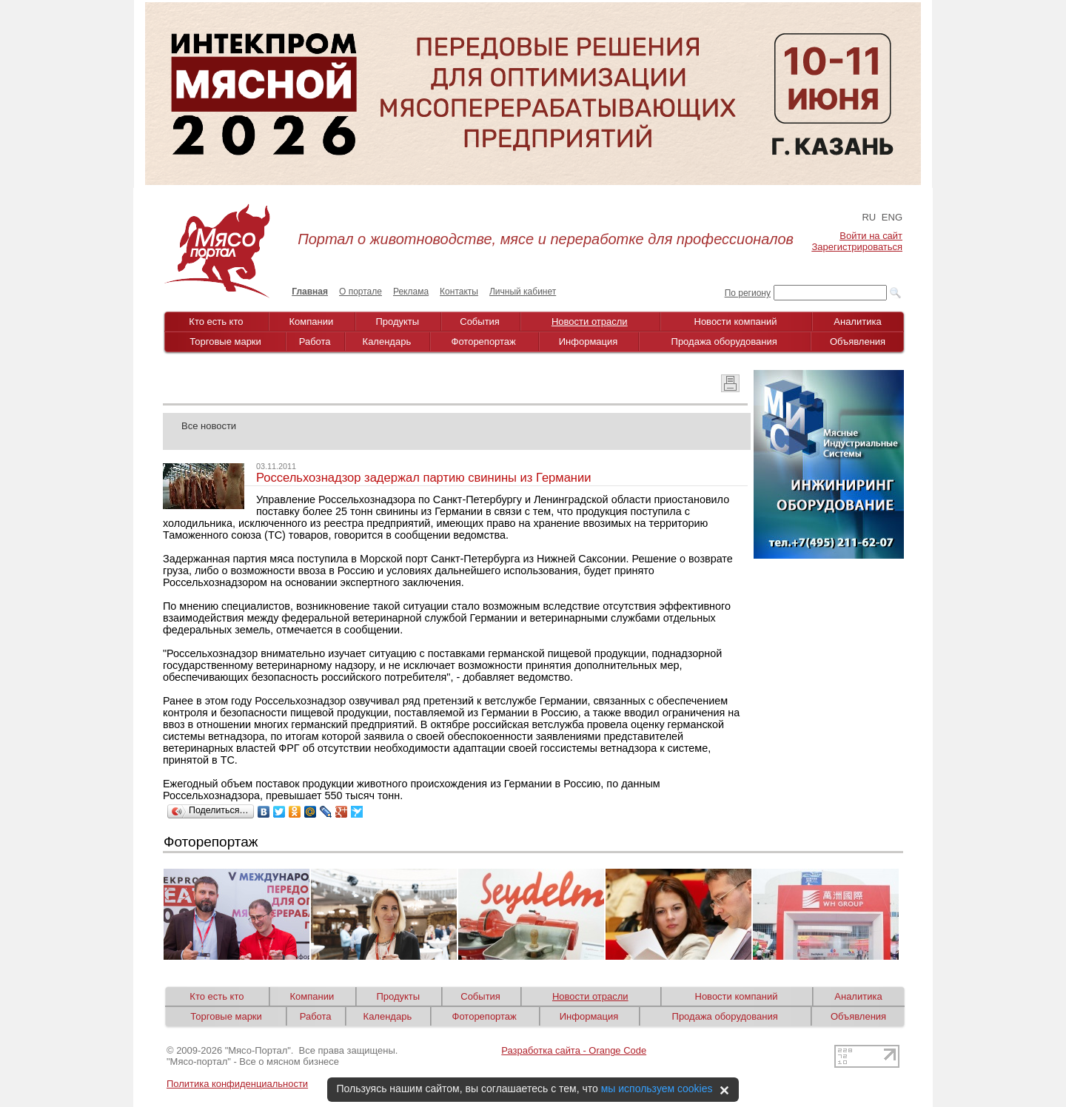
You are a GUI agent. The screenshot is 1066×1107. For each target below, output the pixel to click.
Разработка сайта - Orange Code (573, 1050)
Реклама (411, 291)
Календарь (387, 341)
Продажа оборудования (724, 341)
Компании (311, 321)
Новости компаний (735, 321)
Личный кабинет (522, 291)
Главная (310, 291)
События (480, 321)
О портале (360, 291)
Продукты (397, 321)
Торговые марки (225, 341)
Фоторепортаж (484, 341)
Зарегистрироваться (857, 246)
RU (869, 217)
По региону (748, 293)
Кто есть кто (216, 321)
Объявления (857, 341)
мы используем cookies (657, 1088)
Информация (588, 341)
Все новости (208, 425)
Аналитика (857, 321)
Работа (315, 341)
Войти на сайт (870, 235)
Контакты (459, 291)
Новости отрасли (590, 321)
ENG (892, 217)
